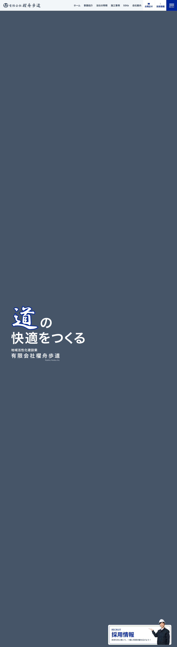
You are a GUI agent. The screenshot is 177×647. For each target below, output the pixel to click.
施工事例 (115, 5)
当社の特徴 (101, 5)
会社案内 (136, 5)
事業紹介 (88, 5)
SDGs (126, 5)
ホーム (77, 5)
